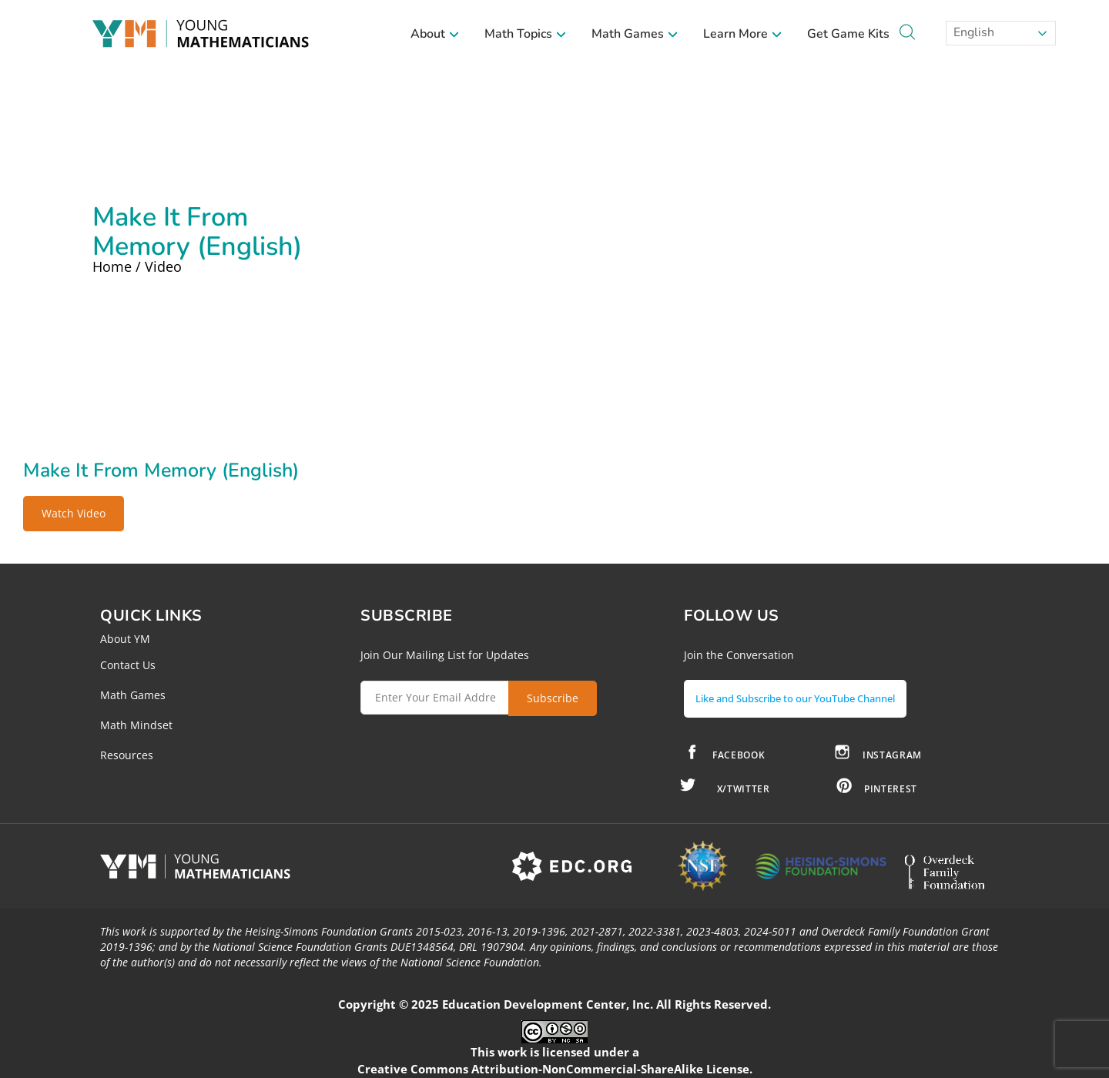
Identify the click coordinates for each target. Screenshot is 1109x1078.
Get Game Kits (848, 33)
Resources (126, 755)
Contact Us (128, 665)
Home (112, 266)
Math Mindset (136, 725)
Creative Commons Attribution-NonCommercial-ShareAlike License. (554, 1062)
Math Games (634, 33)
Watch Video (74, 513)
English (972, 32)
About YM (125, 638)
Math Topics (525, 33)
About (435, 33)
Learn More (742, 33)
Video (163, 266)
